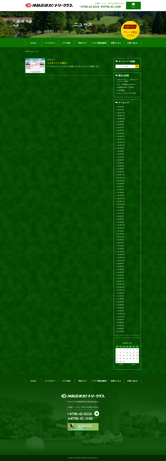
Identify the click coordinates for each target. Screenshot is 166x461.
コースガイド (50, 43)
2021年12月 (121, 225)
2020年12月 (121, 254)
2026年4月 (120, 107)
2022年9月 (120, 207)
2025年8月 (120, 124)
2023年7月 (120, 186)
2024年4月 (120, 163)
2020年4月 (120, 275)
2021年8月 (120, 234)
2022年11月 (121, 201)
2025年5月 (120, 133)
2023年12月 (121, 175)
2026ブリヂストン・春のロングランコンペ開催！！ (127, 80)
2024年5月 (120, 160)
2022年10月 (121, 204)
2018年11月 (121, 317)
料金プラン (83, 43)
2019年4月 (120, 305)
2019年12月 (121, 287)
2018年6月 (120, 328)
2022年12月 (121, 198)
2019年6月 (120, 299)
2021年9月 (120, 231)
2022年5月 (120, 219)
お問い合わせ (132, 43)
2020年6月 (120, 269)
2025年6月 (120, 130)
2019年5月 (120, 302)
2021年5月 (120, 243)
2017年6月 (120, 331)
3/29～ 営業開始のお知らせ (126, 84)
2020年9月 (120, 263)
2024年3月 (120, 166)
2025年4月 (120, 136)
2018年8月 (120, 322)
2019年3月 (120, 308)
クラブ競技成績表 (99, 43)
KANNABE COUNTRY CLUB (81, 457)
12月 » (134, 364)
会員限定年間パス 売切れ (125, 87)
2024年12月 (121, 139)
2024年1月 (120, 172)
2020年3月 (120, 278)
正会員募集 (121, 90)
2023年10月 (121, 178)
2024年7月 (120, 154)
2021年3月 (120, 249)
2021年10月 (121, 228)
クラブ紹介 (66, 43)
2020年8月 (120, 266)
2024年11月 (121, 142)
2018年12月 (121, 314)
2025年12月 (121, 113)
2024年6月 (120, 157)
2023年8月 (120, 183)
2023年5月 (120, 189)
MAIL (133, 7)
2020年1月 (120, 284)
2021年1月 (120, 252)
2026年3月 (120, 110)
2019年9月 (120, 293)
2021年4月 (120, 246)
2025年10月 (121, 118)
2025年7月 (120, 127)
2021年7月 (120, 237)
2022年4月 (120, 222)
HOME (33, 43)
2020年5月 (120, 272)
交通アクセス (116, 43)
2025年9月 (120, 121)
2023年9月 (120, 181)
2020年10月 (121, 260)
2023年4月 (120, 192)
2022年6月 (120, 216)
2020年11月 (121, 257)
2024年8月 (120, 151)
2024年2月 (120, 169)
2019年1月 (120, 311)
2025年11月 (121, 115)
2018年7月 (120, 325)
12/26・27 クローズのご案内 (126, 93)
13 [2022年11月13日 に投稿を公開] (137, 352)
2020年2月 (120, 281)
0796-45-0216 (90, 6)
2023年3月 (120, 195)
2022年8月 (120, 210)
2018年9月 (120, 319)
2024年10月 (121, 145)
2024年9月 (120, 148)
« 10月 (120, 364)
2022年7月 (120, 213)
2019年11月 (121, 290)
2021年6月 (120, 240)
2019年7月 (120, 296)
